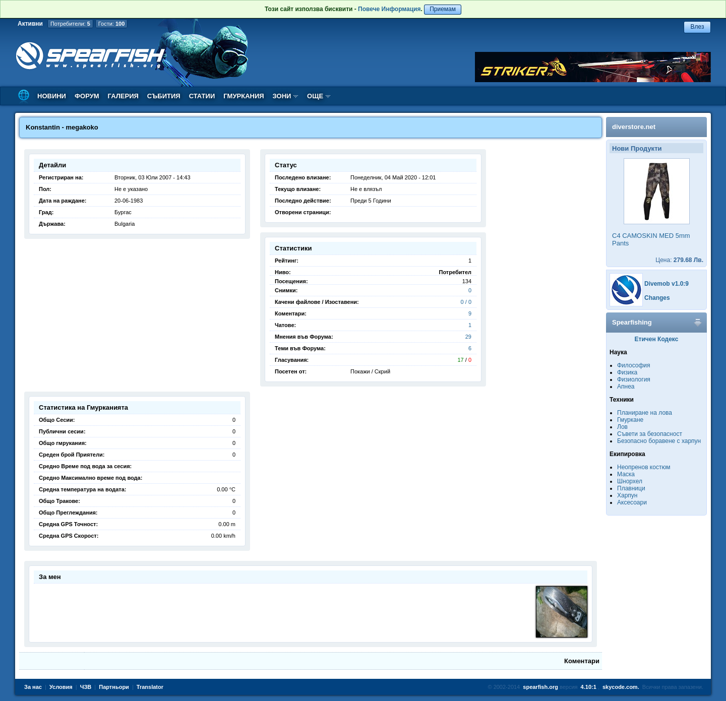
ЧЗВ (86, 687)
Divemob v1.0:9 (666, 283)
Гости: (111, 24)
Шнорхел (629, 481)
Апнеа (625, 386)
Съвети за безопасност (649, 433)
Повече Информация (389, 9)
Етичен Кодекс (657, 339)
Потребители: (70, 24)
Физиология (633, 379)
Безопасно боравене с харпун (659, 440)
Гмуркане (630, 419)
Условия (61, 687)
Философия (633, 365)
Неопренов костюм (644, 467)
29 (468, 337)
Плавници (631, 488)
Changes (657, 297)
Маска (626, 474)
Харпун (627, 495)
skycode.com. (620, 687)
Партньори (114, 687)
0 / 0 (466, 302)
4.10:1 (588, 687)
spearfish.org (540, 687)
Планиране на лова (644, 412)
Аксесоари (632, 502)
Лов (622, 426)
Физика (627, 372)
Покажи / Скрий (370, 371)
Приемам (443, 9)
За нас (33, 687)
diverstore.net (633, 127)
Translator (150, 687)
